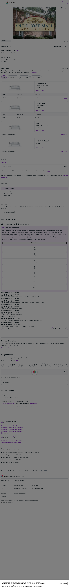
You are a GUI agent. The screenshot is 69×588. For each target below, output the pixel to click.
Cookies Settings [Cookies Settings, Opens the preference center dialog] (63, 583)
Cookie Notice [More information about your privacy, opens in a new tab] (39, 586)
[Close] (67, 584)
